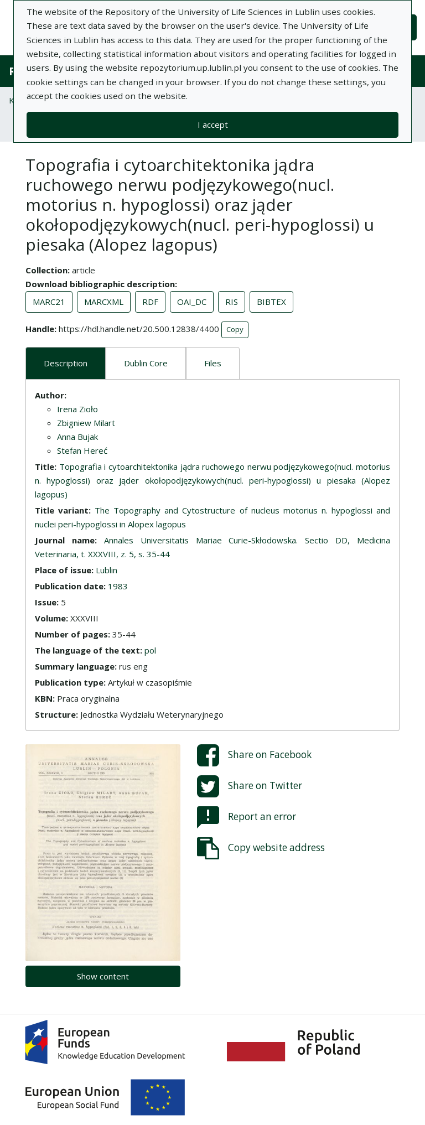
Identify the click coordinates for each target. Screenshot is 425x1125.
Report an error (246, 817)
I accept (213, 124)
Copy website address (261, 848)
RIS (231, 301)
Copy (234, 329)
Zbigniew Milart (86, 422)
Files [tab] (212, 363)
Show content (103, 976)
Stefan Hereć (82, 450)
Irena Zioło (77, 408)
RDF (150, 301)
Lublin (106, 570)
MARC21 (49, 301)
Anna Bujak (77, 436)
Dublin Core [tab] (146, 363)
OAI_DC (191, 301)
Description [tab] (65, 363)
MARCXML (103, 301)
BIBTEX (271, 301)
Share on (254, 755)
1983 (118, 586)
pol (150, 650)
